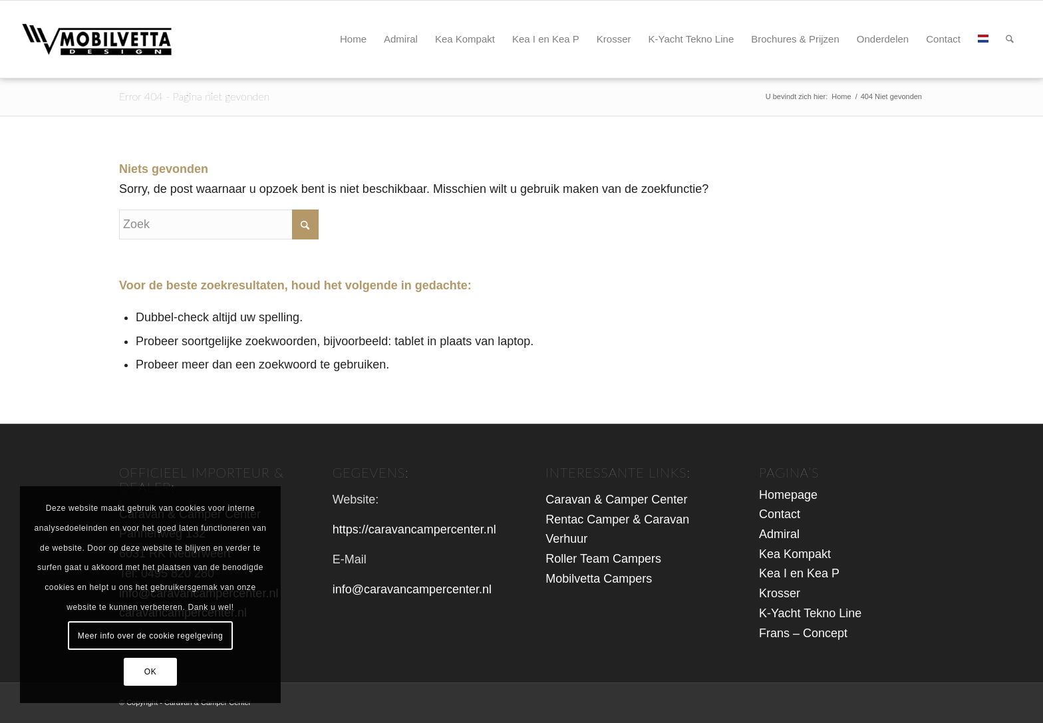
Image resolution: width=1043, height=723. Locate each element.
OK (150, 671)
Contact (779, 514)
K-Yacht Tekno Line (810, 613)
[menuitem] (353, 39)
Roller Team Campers (603, 558)
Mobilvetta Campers (598, 578)
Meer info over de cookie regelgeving (150, 636)
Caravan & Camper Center (616, 499)
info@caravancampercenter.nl (412, 589)
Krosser (779, 593)
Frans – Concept (803, 633)
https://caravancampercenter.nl (414, 529)
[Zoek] (1009, 39)
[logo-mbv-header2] (111, 39)
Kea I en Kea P (799, 573)
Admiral (779, 534)
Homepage (788, 495)
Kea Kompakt (795, 554)
